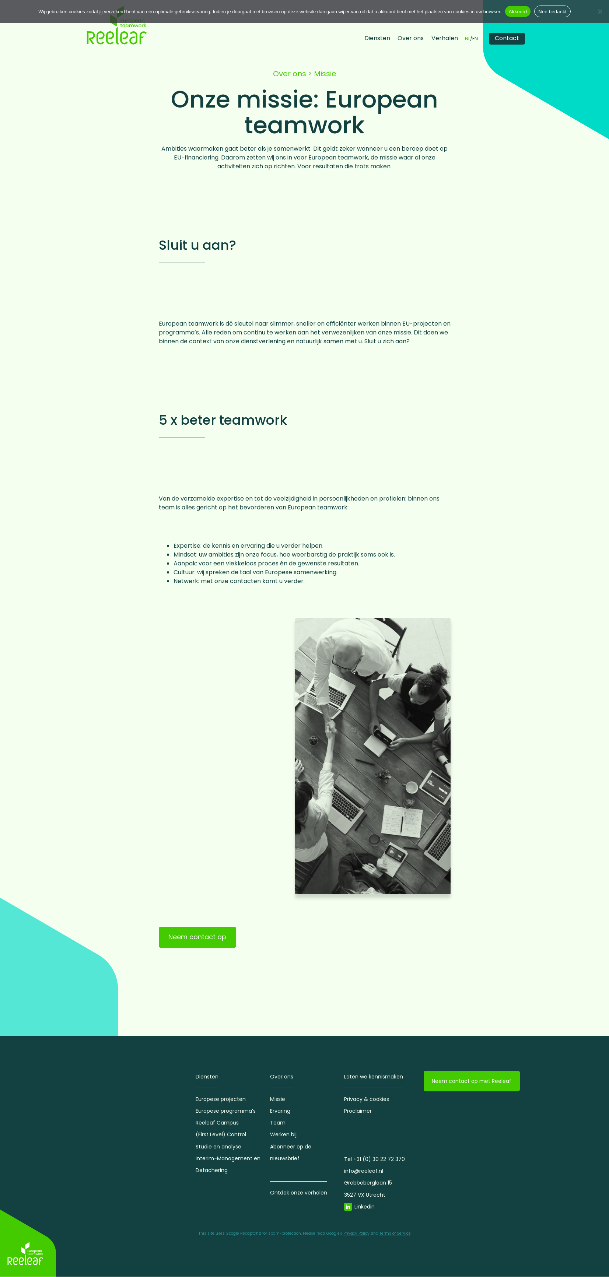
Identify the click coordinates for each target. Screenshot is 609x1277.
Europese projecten (221, 1099)
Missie (277, 1099)
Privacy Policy (356, 1233)
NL (467, 38)
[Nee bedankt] (599, 11)
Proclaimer (358, 1111)
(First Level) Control (221, 1135)
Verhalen (444, 38)
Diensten (377, 38)
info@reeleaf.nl (363, 1171)
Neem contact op (197, 937)
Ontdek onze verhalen (298, 1193)
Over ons (411, 38)
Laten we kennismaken (373, 1076)
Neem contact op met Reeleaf (471, 1081)
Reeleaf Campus (217, 1123)
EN (475, 38)
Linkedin (364, 1206)
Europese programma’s (226, 1111)
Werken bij (283, 1135)
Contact (507, 38)
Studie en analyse (218, 1146)
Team (278, 1123)
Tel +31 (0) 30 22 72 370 (374, 1159)
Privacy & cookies (366, 1099)
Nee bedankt (552, 11)
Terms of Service (395, 1233)
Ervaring (280, 1111)
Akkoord (518, 11)
